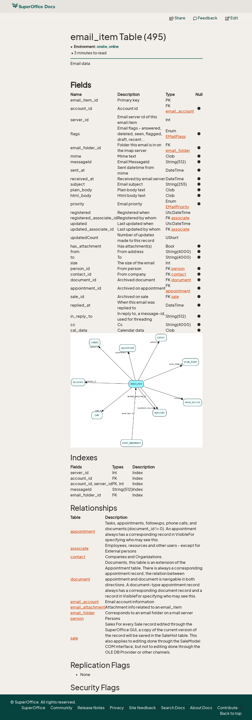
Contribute (227, 707)
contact (178, 274)
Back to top (231, 713)
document (181, 279)
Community (61, 707)
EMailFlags (176, 136)
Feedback (205, 17)
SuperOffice (33, 707)
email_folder (178, 150)
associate (180, 217)
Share (177, 17)
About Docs (201, 707)
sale (175, 296)
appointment (178, 290)
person (178, 268)
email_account (180, 111)
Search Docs (173, 707)
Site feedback (142, 707)
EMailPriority (177, 206)
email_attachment (87, 607)
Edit (231, 17)
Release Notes (91, 707)
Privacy (117, 707)
